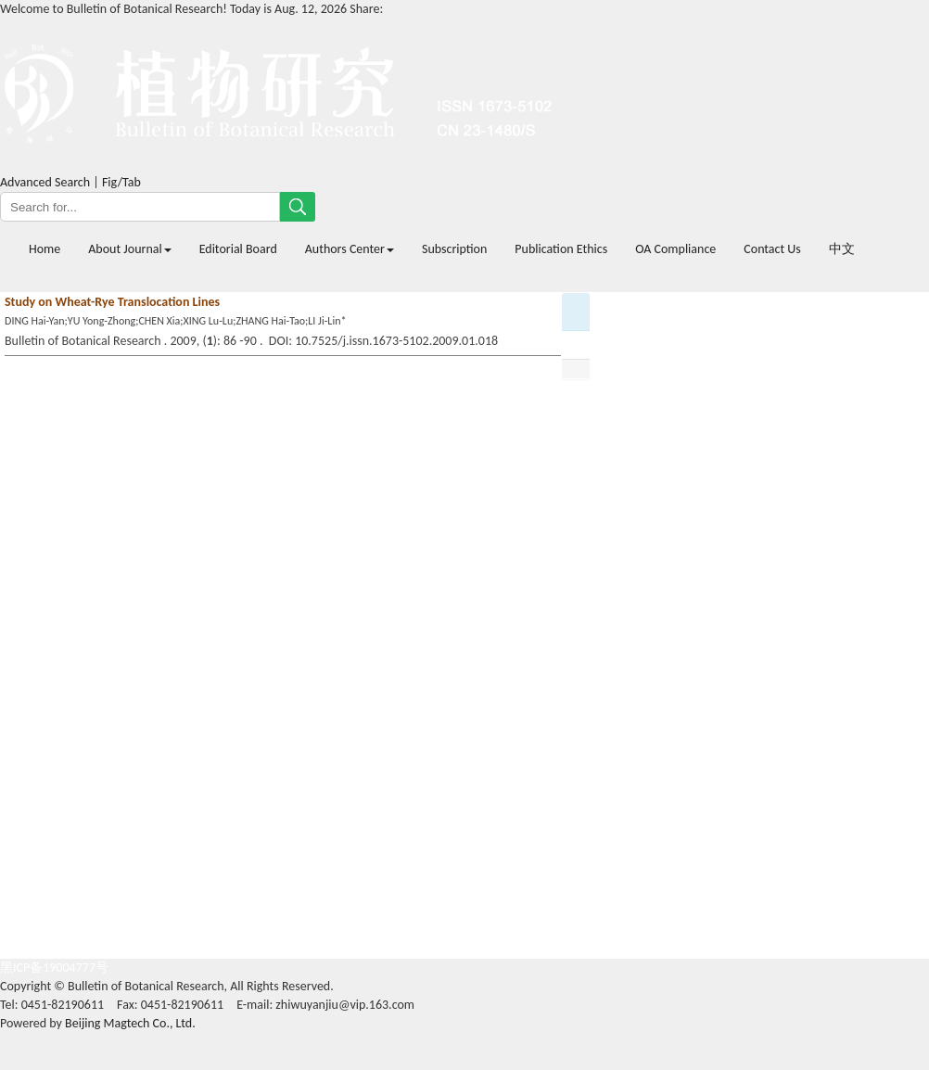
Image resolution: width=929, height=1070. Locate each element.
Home (44, 249)
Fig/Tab (121, 182)
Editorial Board (238, 249)
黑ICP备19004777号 (54, 967)
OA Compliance (675, 249)
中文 (842, 249)
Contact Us (772, 249)
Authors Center (349, 249)
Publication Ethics (561, 249)
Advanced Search (45, 182)
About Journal (129, 249)
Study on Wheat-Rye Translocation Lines (112, 302)
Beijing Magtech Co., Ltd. (130, 1023)
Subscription (454, 249)
